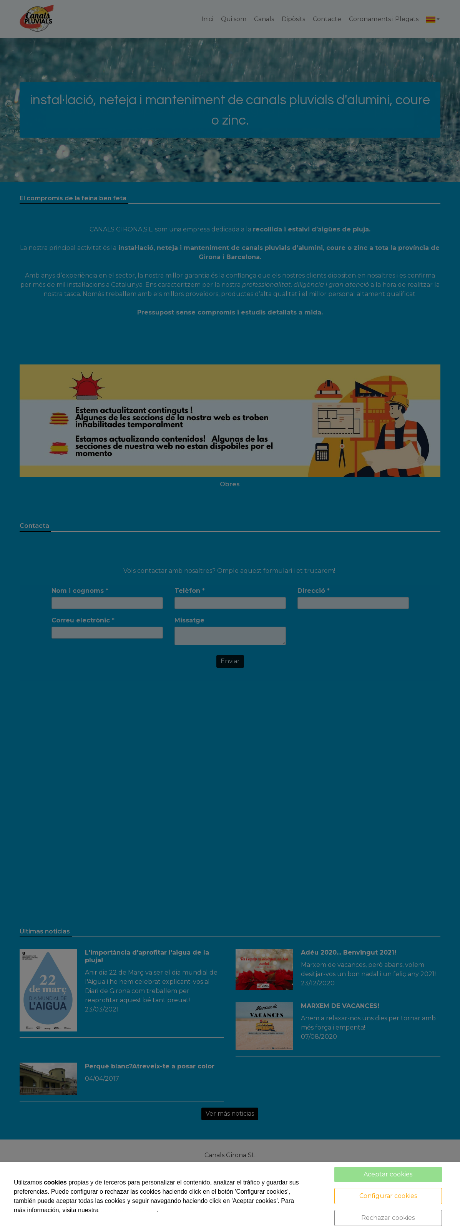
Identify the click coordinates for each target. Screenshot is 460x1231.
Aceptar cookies (388, 1174)
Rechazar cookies (388, 1217)
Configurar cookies (388, 1195)
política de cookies (128, 1210)
